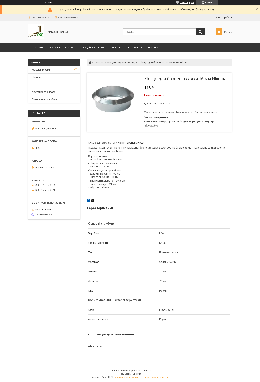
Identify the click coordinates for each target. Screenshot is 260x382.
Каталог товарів (61, 47)
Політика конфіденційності (154, 377)
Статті (35, 84)
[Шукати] (200, 31)
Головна (37, 47)
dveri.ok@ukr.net (44, 209)
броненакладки (136, 142)
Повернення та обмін (44, 99)
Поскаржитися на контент (126, 377)
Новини (36, 77)
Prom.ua (147, 370)
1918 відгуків (187, 2)
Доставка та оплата (43, 91)
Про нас (116, 47)
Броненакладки (127, 62)
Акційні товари (93, 47)
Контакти (135, 47)
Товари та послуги (105, 62)
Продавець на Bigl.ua (130, 374)
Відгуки (153, 47)
